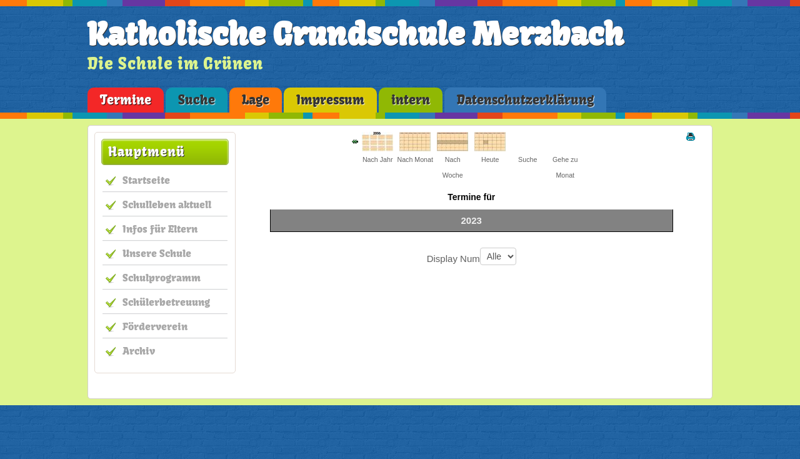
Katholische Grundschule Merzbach (356, 34)
